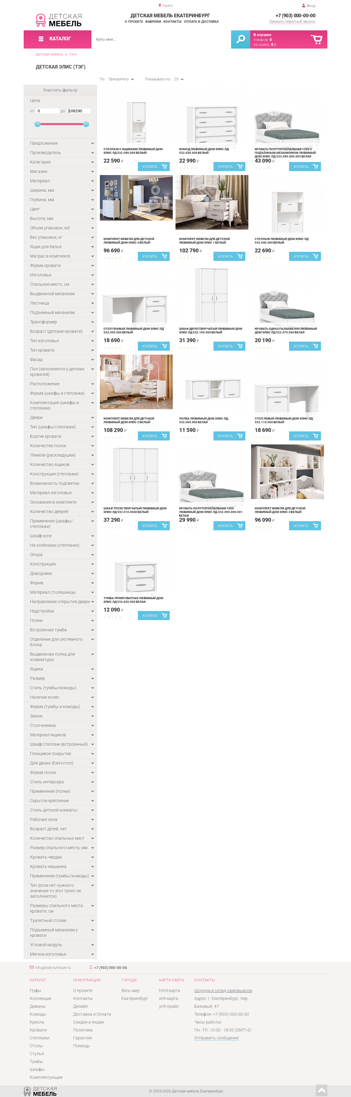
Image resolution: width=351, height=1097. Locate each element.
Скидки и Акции (88, 1022)
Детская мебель (49, 54)
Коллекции (40, 998)
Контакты (172, 22)
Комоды (38, 1014)
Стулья (37, 1053)
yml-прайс (169, 1006)
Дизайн (80, 1006)
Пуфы (35, 990)
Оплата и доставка (201, 22)
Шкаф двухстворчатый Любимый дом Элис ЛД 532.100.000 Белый (210, 330)
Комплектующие (46, 1077)
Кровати (38, 1030)
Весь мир (130, 990)
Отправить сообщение (216, 1037)
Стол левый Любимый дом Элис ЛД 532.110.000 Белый (284, 420)
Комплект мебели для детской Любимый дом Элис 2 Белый (129, 420)
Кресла (37, 1022)
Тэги (73, 54)
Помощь (81, 1045)
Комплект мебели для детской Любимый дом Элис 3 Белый (280, 510)
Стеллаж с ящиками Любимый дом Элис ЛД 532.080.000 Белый (133, 150)
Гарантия (82, 1037)
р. (274, 44)
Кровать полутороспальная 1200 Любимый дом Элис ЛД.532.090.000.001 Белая (211, 512)
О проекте (134, 22)
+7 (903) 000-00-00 (295, 16)
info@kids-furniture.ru (53, 968)
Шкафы (37, 1069)
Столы (36, 1045)
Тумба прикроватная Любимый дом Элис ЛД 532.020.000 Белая (133, 599)
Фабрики (153, 22)
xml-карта (168, 998)
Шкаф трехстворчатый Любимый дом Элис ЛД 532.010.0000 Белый (135, 510)
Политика (83, 1030)
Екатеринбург (134, 998)
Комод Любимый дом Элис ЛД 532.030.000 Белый (204, 150)
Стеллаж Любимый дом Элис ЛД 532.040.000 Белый (281, 240)
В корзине (262, 35)
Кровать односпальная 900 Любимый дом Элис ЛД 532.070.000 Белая (286, 330)
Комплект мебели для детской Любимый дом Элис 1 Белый (204, 240)
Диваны (38, 1006)
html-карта (169, 990)
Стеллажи (39, 1037)
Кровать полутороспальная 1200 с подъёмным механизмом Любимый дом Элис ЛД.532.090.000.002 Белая (285, 152)
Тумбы (36, 1061)
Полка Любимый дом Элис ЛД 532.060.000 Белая (203, 420)
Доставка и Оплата (92, 1014)
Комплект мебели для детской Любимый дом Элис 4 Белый (129, 240)
